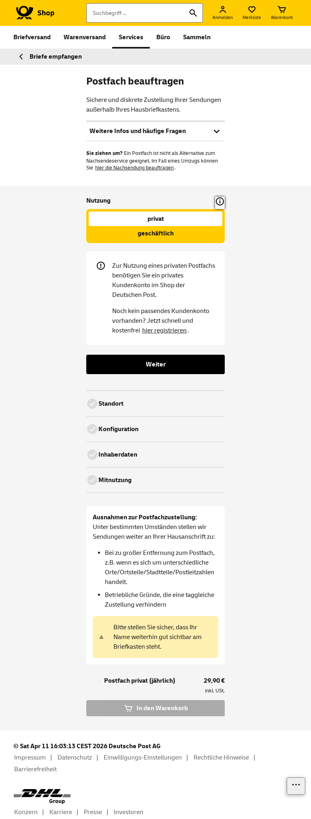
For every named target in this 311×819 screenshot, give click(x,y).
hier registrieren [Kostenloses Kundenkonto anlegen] (164, 330)
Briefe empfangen (49, 56)
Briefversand (32, 37)
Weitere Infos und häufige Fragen (155, 131)
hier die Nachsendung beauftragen (134, 168)
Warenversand (85, 37)
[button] (220, 203)
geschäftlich (156, 233)
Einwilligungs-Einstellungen (143, 757)
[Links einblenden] (296, 786)
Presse (93, 812)
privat (155, 219)
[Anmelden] (223, 13)
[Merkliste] (252, 13)
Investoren (128, 812)
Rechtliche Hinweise (221, 757)
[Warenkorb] (282, 13)
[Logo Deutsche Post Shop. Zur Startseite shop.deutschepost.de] (34, 13)
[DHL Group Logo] (42, 796)
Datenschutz (75, 757)
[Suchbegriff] (144, 13)
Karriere (60, 812)
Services (131, 37)
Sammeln (197, 37)
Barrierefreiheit (35, 769)
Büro (163, 37)
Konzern (26, 812)
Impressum (30, 757)
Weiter (156, 364)
